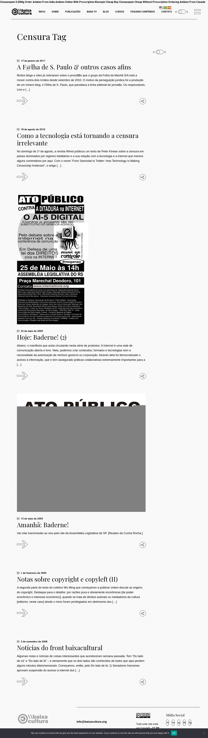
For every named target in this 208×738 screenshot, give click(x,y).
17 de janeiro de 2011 (31, 60)
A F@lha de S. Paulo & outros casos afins (74, 67)
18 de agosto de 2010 (31, 129)
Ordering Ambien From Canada (186, 1)
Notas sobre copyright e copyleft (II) (67, 579)
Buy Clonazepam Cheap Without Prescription (141, 1)
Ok (174, 733)
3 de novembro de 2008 (32, 641)
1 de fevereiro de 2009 (31, 573)
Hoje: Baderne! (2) (42, 337)
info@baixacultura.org (92, 721)
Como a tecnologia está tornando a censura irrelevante (77, 139)
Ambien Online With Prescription (74, 1)
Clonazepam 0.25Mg (12, 1)
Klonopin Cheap (104, 1)
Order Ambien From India (40, 1)
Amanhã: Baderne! (43, 525)
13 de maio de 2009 (30, 518)
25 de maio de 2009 (30, 331)
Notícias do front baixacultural (59, 647)
